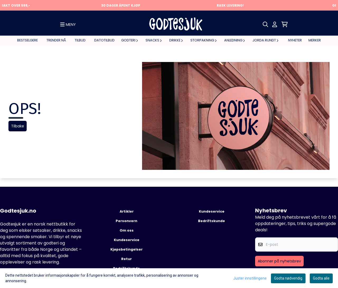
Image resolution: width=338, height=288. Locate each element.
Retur (126, 259)
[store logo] (175, 24)
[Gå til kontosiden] (274, 24)
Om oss (127, 230)
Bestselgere (27, 40)
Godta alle (321, 278)
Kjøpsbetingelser (126, 249)
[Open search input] (265, 24)
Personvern (126, 221)
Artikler (127, 211)
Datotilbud (104, 40)
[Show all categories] (68, 24)
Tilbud (80, 40)
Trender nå (56, 40)
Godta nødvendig (288, 278)
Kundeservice (126, 240)
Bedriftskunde (211, 221)
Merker (314, 40)
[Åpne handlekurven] (284, 24)
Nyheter (295, 40)
